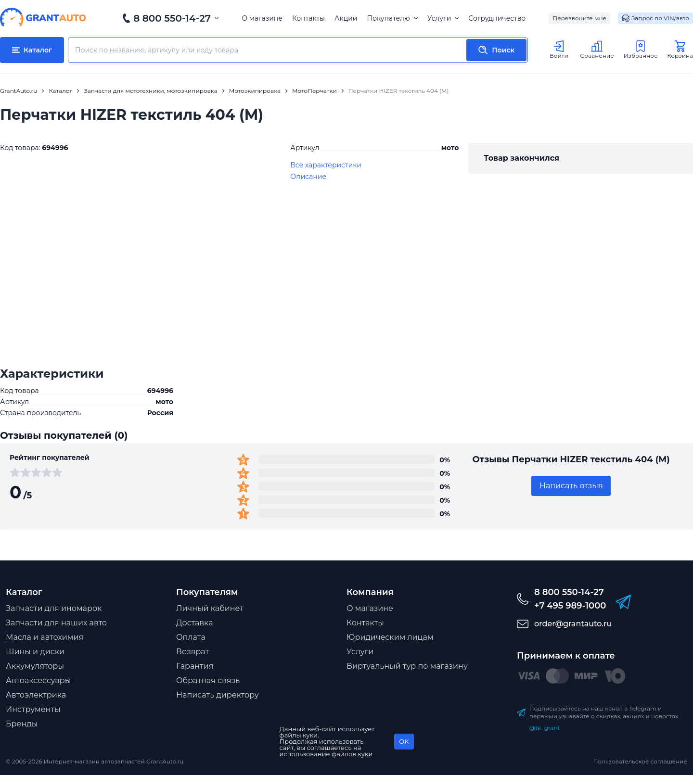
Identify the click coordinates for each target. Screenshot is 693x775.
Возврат (192, 651)
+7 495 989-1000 (570, 605)
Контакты (308, 18)
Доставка (194, 622)
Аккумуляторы (35, 666)
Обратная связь (208, 680)
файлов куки (352, 754)
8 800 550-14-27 (172, 18)
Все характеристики (325, 165)
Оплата (190, 637)
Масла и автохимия (44, 637)
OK (404, 741)
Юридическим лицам (390, 637)
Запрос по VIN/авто (655, 18)
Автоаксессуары (38, 680)
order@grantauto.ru (573, 623)
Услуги (443, 18)
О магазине (262, 18)
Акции (345, 18)
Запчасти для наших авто (56, 622)
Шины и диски (35, 651)
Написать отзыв (571, 485)
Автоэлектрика (36, 694)
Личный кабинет (210, 608)
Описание (308, 176)
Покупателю (392, 18)
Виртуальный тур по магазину (407, 666)
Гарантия (194, 666)
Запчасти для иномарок (54, 608)
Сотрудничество (497, 18)
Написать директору (217, 694)
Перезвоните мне (579, 18)
